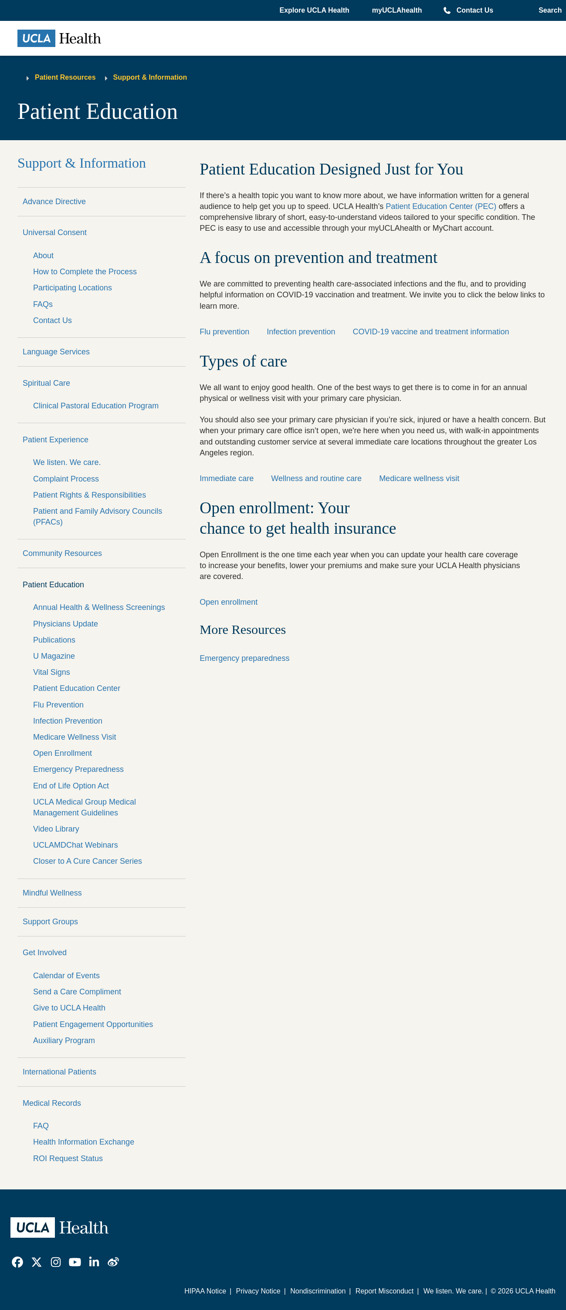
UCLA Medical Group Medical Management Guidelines (84, 807)
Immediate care (227, 478)
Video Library (56, 829)
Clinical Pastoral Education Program (96, 405)
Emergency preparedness (244, 658)
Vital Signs (51, 672)
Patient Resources (65, 77)
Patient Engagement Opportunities (93, 1024)
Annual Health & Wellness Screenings (99, 607)
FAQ (41, 1125)
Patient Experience (55, 439)
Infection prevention (301, 331)
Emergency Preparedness (78, 769)
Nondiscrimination (318, 1291)
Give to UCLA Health (69, 1008)
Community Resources (62, 553)
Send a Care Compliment (77, 991)
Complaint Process (66, 479)
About (43, 255)
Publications (54, 640)
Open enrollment (229, 602)
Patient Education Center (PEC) (441, 206)
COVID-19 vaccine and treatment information (430, 331)
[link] (17, 1262)
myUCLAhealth (397, 10)
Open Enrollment (62, 753)
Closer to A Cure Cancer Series (87, 861)
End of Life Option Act (71, 785)
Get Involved (45, 952)
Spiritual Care (46, 383)
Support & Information (150, 77)
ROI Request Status (68, 1158)
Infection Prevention (67, 721)
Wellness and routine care (316, 478)
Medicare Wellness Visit (74, 737)
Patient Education (53, 584)
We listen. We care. (67, 462)
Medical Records (52, 1103)
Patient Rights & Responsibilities (89, 495)
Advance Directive (54, 201)
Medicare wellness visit (419, 478)
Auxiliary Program (64, 1040)
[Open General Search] (548, 10)
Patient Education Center (76, 688)
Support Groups (50, 921)
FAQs (43, 304)
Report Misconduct (384, 1291)
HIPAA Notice (205, 1291)
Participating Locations (72, 287)
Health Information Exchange (83, 1142)
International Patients (59, 1072)
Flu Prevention (58, 704)
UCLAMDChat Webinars (75, 845)
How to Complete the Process (85, 271)
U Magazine (54, 656)
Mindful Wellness (52, 893)
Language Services (56, 351)
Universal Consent (55, 232)
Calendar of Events (66, 975)
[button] (315, 10)
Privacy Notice (258, 1291)
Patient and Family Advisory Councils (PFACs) (97, 516)
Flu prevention (224, 331)
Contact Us (475, 10)
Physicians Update (65, 624)
